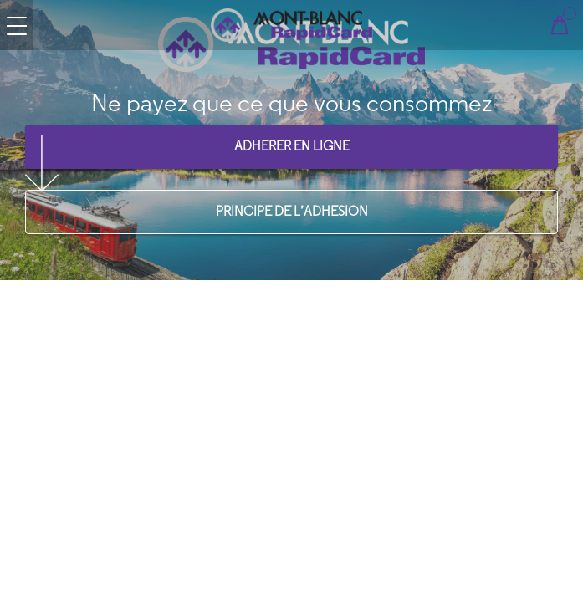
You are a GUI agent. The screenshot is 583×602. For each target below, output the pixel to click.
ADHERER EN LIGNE (292, 146)
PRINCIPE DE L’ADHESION (292, 211)
